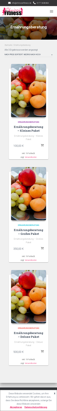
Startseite (8, 45)
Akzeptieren (16, 407)
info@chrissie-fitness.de (21, 3)
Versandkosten (31, 157)
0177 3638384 (43, 3)
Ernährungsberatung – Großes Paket (28, 232)
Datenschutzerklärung (35, 407)
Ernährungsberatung (28, 122)
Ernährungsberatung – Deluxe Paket (28, 335)
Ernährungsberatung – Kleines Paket (28, 128)
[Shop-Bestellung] (28, 55)
